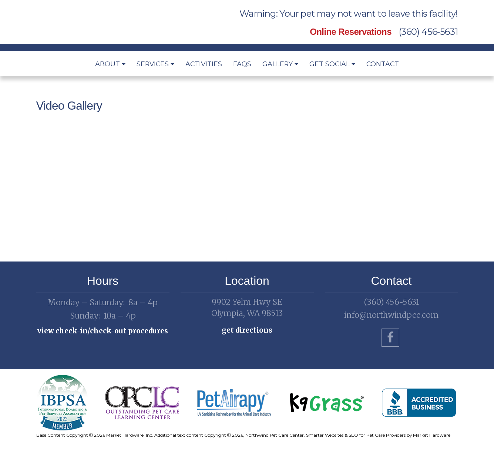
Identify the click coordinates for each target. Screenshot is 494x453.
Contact (382, 64)
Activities (203, 64)
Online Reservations (350, 32)
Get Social (332, 64)
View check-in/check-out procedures (102, 330)
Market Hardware (431, 435)
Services (155, 64)
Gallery (280, 64)
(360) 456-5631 (428, 31)
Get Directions (247, 330)
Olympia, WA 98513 (247, 307)
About (110, 64)
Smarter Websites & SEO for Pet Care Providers (356, 435)
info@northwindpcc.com (391, 315)
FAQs (242, 64)
